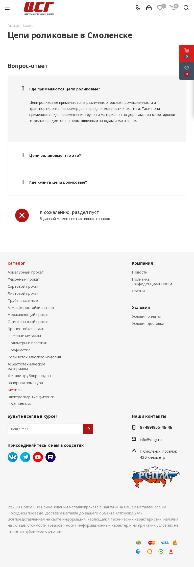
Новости (140, 272)
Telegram (25, 457)
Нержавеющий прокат (28, 314)
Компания (142, 263)
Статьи (138, 290)
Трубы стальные (23, 300)
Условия (141, 307)
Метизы (15, 389)
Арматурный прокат (26, 272)
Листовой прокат (23, 293)
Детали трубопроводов (29, 375)
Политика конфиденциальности (152, 281)
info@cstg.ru (151, 439)
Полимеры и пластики (27, 342)
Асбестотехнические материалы (26, 366)
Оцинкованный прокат (28, 321)
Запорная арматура (25, 382)
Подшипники (20, 403)
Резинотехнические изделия (34, 356)
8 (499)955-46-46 (156, 427)
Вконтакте (13, 457)
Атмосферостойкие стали (31, 307)
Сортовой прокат (23, 286)
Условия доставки (148, 323)
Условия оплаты (146, 316)
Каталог (16, 263)
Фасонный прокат (24, 279)
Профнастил (19, 349)
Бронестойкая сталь (26, 328)
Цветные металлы (24, 335)
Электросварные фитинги (31, 396)
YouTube (38, 457)
